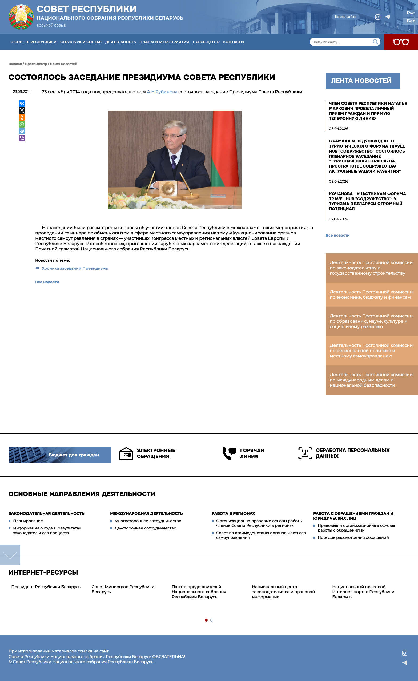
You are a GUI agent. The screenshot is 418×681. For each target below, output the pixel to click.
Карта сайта (345, 16)
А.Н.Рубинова (162, 91)
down (10, 555)
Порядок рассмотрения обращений (353, 537)
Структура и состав (81, 42)
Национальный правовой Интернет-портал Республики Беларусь (363, 591)
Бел (411, 20)
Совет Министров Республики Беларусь (122, 589)
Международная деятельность (146, 513)
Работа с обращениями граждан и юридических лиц (353, 516)
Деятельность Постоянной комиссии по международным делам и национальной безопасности (371, 380)
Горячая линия (243, 453)
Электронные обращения (147, 453)
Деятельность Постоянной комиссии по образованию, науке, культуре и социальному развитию (371, 321)
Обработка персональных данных (344, 453)
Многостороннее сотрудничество (148, 521)
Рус (411, 12)
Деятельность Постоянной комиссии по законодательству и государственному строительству (371, 268)
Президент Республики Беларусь (45, 586)
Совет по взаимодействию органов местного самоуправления (261, 535)
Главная (15, 64)
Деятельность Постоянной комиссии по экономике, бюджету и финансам (371, 294)
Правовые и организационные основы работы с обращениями (356, 528)
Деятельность (120, 42)
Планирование (28, 521)
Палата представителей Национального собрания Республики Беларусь (199, 591)
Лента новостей (63, 64)
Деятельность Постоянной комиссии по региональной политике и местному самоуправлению (371, 351)
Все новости (47, 282)
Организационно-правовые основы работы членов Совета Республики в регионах (259, 523)
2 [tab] (212, 620)
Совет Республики (110, 12)
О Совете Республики (33, 42)
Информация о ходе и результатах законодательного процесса (47, 530)
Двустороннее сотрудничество (145, 528)
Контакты (233, 42)
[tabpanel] (49, 587)
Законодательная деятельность (46, 513)
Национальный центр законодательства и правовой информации (283, 591)
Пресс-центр (206, 42)
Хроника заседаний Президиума (75, 268)
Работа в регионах (233, 513)
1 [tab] (206, 620)
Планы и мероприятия (164, 42)
